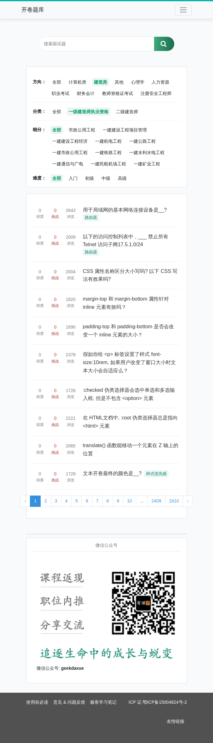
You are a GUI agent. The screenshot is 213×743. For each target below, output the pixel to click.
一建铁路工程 (108, 152)
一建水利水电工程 (146, 152)
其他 (119, 82)
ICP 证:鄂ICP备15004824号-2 (158, 702)
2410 (174, 500)
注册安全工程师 (156, 93)
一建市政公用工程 (70, 152)
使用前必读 (37, 702)
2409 (156, 500)
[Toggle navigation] (183, 10)
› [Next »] (187, 500)
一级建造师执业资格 (88, 111)
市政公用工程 (82, 129)
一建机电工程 (108, 141)
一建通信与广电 (67, 163)
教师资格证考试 (117, 93)
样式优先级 (156, 473)
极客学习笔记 (103, 702)
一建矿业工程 (147, 163)
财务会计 (86, 93)
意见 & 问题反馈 (69, 702)
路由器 (91, 217)
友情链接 (175, 721)
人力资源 (160, 82)
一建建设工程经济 (70, 141)
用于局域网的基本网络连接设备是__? (125, 210)
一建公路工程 (142, 141)
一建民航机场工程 (108, 163)
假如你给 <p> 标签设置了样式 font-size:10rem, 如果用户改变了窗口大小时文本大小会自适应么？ (129, 362)
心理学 (137, 82)
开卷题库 (32, 10)
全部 (56, 82)
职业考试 (60, 93)
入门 (73, 178)
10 (129, 500)
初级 (89, 178)
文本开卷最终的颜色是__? (112, 473)
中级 (105, 178)
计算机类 (77, 82)
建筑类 (100, 82)
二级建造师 (127, 111)
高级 (122, 178)
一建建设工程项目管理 (125, 129)
